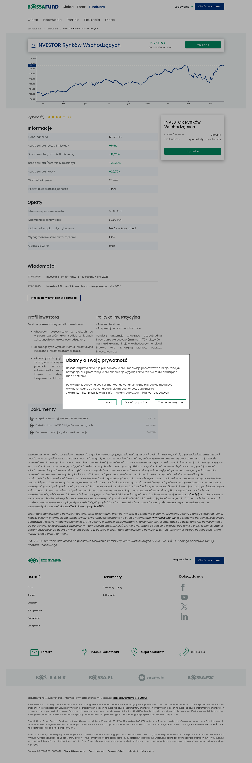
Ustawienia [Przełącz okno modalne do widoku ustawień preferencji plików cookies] (107, 402)
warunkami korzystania (83, 393)
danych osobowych (156, 393)
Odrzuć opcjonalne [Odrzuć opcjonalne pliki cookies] (136, 402)
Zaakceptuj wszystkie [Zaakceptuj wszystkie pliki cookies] (170, 402)
